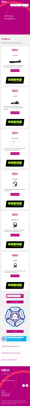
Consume (15, 316)
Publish (11, 322)
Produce (21, 314)
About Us (3, 390)
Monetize (8, 314)
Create (15, 309)
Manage (19, 322)
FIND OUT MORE (15, 70)
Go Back (15, 331)
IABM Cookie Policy (5, 395)
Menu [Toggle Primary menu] (25, 6)
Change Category (15, 302)
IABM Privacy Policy (5, 393)
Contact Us (3, 392)
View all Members (6, 373)
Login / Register (16, 5)
